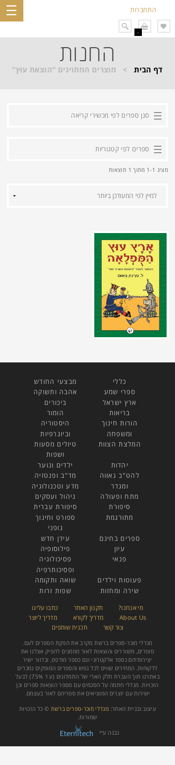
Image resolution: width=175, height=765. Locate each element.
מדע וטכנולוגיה (55, 486)
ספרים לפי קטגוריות (122, 148)
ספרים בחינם (119, 538)
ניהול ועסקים (55, 496)
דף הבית (148, 69)
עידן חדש (55, 538)
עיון (119, 548)
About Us (133, 617)
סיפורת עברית (55, 506)
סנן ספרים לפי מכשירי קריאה (110, 115)
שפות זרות (55, 590)
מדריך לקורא (88, 617)
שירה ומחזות (119, 590)
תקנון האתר (88, 607)
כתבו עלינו (45, 607)
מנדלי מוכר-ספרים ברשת (80, 709)
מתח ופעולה (119, 496)
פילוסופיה (55, 548)
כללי (119, 381)
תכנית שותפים (69, 627)
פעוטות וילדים (119, 579)
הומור (55, 412)
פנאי (119, 558)
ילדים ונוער (55, 464)
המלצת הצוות (119, 443)
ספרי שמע (119, 391)
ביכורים (55, 402)
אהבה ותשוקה (55, 391)
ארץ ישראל (120, 402)
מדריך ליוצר (42, 617)
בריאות (119, 412)
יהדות (120, 464)
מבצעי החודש (55, 381)
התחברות (143, 9)
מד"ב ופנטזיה (56, 475)
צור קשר (113, 627)
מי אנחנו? (131, 607)
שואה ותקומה (55, 579)
